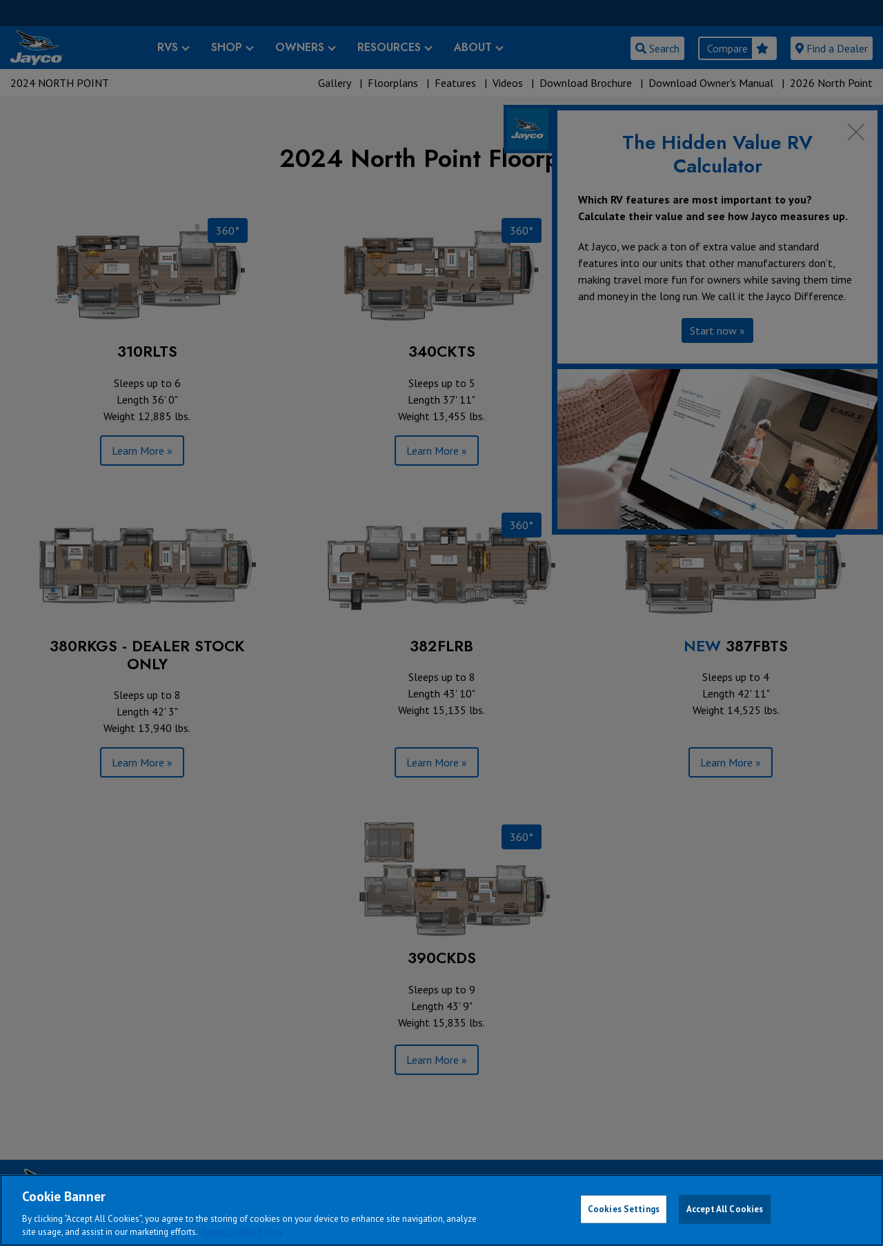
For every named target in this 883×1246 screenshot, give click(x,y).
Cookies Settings (623, 1209)
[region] (441, 1210)
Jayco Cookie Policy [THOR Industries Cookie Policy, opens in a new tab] (243, 1232)
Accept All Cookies (724, 1209)
